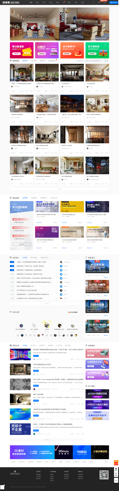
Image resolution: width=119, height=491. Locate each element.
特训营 (52, 478)
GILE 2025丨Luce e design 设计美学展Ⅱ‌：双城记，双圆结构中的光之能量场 (58, 379)
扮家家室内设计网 (11, 2)
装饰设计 (84, 461)
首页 (31, 2)
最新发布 (25, 60)
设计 (44, 2)
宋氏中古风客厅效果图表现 (94, 114)
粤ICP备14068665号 (28, 487)
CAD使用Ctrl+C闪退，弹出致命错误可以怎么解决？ (30, 298)
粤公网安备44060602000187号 (17, 487)
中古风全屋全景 (91, 83)
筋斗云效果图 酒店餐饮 (93, 176)
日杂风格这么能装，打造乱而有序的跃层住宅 (47, 114)
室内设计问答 (22, 461)
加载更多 (59, 189)
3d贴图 (60, 461)
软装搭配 (42, 345)
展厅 (63, 91)
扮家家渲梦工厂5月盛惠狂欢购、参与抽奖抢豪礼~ (29, 270)
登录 (100, 2)
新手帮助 (80, 474)
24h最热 (24, 257)
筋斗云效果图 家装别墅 (42, 145)
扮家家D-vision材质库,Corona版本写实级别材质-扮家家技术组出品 (34, 282)
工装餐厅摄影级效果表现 (93, 145)
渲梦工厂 (53, 461)
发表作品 (115, 2)
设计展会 (33, 345)
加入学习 (21, 244)
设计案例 (33, 60)
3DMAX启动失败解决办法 (68, 214)
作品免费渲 (52, 60)
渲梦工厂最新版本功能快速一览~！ (26, 286)
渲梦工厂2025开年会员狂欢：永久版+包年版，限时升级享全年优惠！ (34, 278)
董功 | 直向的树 (38, 394)
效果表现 (42, 60)
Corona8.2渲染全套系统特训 (69, 240)
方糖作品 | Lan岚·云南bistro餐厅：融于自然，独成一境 (73, 114)
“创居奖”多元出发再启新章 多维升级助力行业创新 (49, 409)
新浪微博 (66, 474)
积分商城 (72, 312)
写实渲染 (89, 91)
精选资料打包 (44, 257)
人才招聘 (38, 476)
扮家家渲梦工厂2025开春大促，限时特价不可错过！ (30, 274)
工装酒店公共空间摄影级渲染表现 (45, 83)
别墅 (12, 183)
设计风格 (59, 345)
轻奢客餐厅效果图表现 (17, 114)
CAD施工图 (53, 198)
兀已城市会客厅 (66, 83)
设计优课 (13, 461)
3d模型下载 (39, 461)
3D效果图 (34, 198)
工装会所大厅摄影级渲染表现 (18, 145)
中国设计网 (76, 461)
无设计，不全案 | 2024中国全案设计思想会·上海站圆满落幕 (52, 424)
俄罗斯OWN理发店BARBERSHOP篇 (46, 214)
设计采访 (36, 400)
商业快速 (13, 91)
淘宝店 (52, 474)
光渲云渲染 (68, 461)
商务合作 (80, 478)
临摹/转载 (13, 122)
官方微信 (66, 476)
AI (64, 2)
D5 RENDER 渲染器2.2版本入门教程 (96, 214)
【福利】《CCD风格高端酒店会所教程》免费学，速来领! (22, 83)
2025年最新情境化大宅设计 (42, 364)
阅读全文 (106, 277)
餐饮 (63, 122)
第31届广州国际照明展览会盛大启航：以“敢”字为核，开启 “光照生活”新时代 (58, 349)
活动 (51, 2)
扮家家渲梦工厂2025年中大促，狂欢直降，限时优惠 (30, 266)
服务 (83, 2)
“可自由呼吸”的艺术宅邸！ (18, 176)
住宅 (37, 122)
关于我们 (38, 471)
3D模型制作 (43, 198)
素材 (58, 2)
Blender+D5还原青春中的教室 (95, 240)
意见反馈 (80, 476)
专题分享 (36, 370)
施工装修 (67, 345)
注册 (105, 2)
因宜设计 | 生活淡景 (67, 145)
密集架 (91, 461)
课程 (69, 2)
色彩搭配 (50, 345)
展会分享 (36, 355)
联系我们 (38, 478)
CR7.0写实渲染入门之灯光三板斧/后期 (27, 290)
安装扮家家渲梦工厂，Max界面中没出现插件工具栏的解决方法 (33, 294)
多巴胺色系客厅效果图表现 (43, 176)
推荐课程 (25, 198)
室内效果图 (30, 461)
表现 (37, 2)
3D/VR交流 (34, 257)
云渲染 (46, 461)
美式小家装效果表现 (67, 176)
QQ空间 (66, 478)
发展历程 (38, 474)
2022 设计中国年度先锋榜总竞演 (45, 240)
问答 (76, 2)
